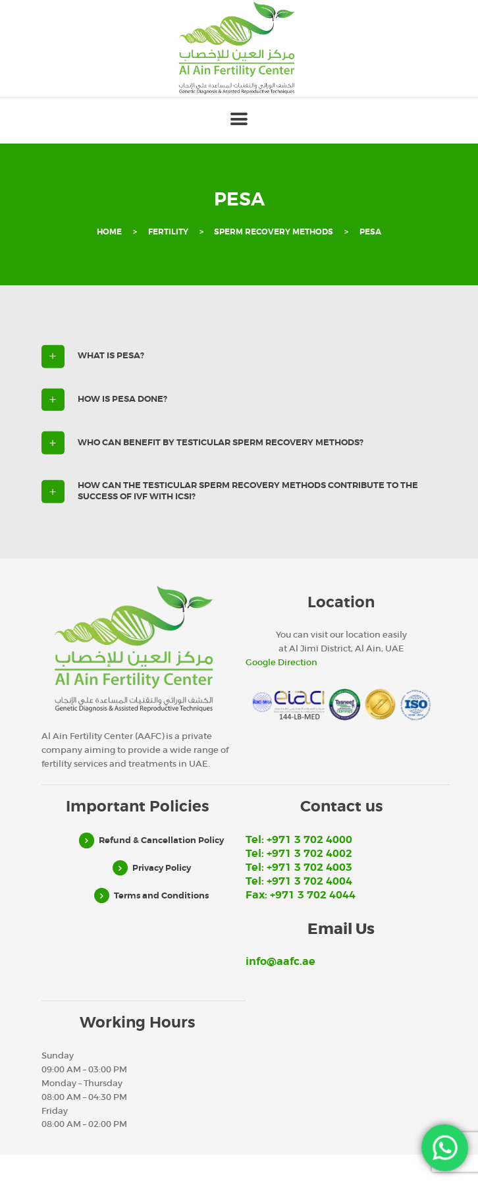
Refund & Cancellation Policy (161, 840)
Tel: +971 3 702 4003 (299, 867)
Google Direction (281, 662)
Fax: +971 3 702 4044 (301, 895)
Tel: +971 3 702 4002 (299, 853)
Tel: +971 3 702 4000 (299, 839)
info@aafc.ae (280, 961)
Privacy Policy (161, 867)
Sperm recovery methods (273, 232)
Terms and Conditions (161, 895)
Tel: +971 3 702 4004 (299, 881)
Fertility (168, 232)
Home (109, 232)
